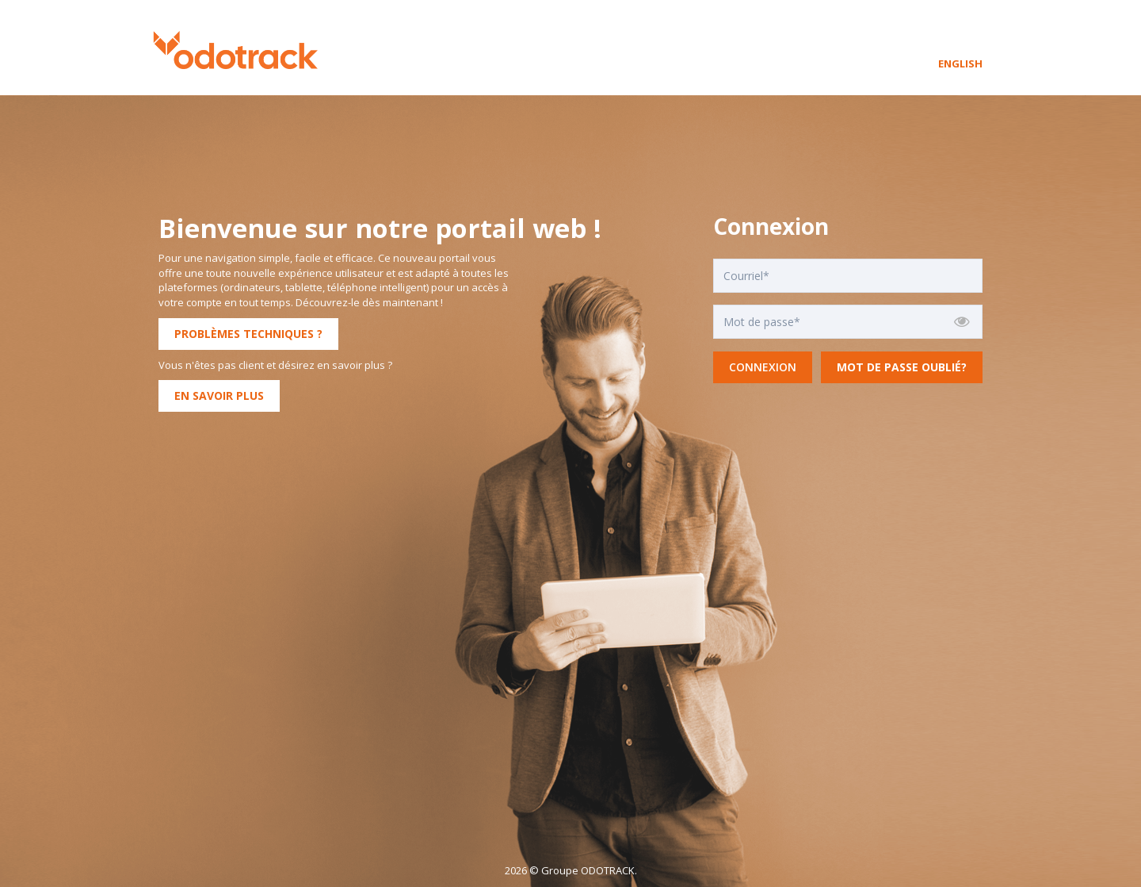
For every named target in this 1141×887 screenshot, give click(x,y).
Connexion (762, 366)
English (960, 63)
